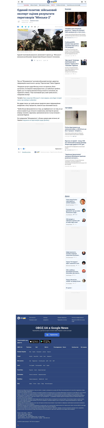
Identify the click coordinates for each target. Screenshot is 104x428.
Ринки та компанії (33, 374)
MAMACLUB (41, 379)
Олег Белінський (69, 257)
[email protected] (34, 417)
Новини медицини (33, 379)
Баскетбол (36, 356)
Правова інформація (62, 317)
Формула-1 (49, 356)
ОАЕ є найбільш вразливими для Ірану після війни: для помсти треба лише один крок (72, 271)
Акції (44, 365)
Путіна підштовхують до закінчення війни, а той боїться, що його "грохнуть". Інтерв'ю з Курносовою (75, 129)
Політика (28, 347)
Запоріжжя (39, 351)
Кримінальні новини (34, 20)
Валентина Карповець (70, 265)
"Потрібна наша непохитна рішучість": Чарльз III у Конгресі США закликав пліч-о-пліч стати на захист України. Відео (75, 30)
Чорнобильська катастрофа (73, 5)
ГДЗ (30, 360)
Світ (36, 347)
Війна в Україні (33, 5)
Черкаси (49, 351)
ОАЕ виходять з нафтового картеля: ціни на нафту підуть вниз (73, 220)
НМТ (54, 360)
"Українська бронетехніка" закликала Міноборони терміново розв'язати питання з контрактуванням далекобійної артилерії (75, 156)
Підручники (34, 360)
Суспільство (75, 347)
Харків (33, 351)
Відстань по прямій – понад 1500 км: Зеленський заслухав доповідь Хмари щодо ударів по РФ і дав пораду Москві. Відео (75, 142)
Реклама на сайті (33, 319)
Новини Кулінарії (41, 370)
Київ (30, 351)
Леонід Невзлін (69, 224)
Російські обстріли (60, 5)
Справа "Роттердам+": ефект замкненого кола (72, 262)
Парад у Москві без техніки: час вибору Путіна (73, 280)
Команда (45, 317)
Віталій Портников (70, 205)
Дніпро (44, 351)
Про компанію (32, 317)
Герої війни (26, 5)
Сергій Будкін (69, 275)
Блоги (64, 347)
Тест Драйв (31, 365)
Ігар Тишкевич (69, 283)
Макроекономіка (42, 374)
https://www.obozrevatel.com (65, 390)
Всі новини (84, 347)
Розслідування (58, 347)
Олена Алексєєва (25, 20)
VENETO (53, 5)
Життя (46, 347)
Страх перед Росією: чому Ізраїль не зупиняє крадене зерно (71, 201)
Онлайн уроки (42, 360)
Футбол (30, 356)
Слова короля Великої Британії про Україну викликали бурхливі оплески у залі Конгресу (75, 35)
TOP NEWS (68, 108)
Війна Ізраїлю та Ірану (44, 5)
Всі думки (68, 288)
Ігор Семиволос (69, 214)
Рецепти (31, 370)
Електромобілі (39, 365)
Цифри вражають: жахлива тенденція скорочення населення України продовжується (72, 253)
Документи (45, 319)
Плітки (34, 383)
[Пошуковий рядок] (85, 2)
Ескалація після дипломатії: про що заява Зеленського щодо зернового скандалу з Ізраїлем (73, 211)
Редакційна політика (26, 152)
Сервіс (48, 365)
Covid (46, 379)
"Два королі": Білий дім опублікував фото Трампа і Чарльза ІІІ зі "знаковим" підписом (72, 62)
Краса (39, 383)
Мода (42, 383)
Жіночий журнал (49, 383)
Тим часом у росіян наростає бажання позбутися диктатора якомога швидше (74, 134)
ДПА (47, 360)
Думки (67, 196)
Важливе (68, 9)
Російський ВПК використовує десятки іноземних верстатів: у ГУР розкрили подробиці (72, 44)
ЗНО (50, 360)
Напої (35, 370)
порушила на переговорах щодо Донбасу (36, 120)
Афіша (30, 383)
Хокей (41, 356)
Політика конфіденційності (78, 317)
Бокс (45, 356)
